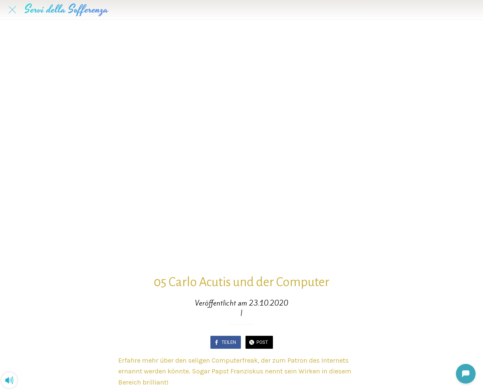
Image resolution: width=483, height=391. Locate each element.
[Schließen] (12, 10)
